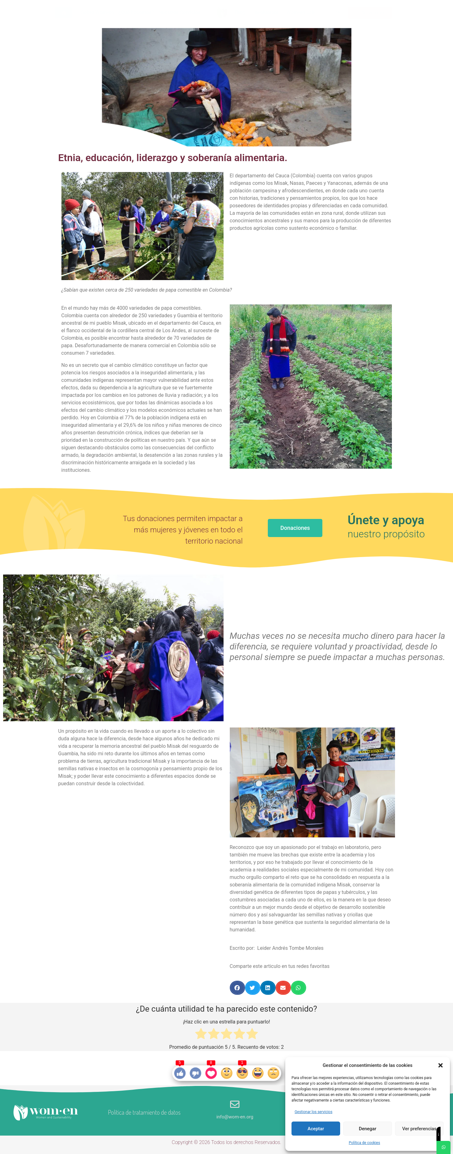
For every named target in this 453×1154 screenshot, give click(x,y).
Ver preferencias (419, 1129)
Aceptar (316, 1129)
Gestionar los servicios (313, 1112)
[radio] (201, 1035)
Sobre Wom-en (97, 12)
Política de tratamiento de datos (144, 1112)
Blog (240, 12)
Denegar (367, 1129)
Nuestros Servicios (179, 12)
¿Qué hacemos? (136, 12)
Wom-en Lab (301, 12)
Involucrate (265, 12)
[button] (440, 1065)
